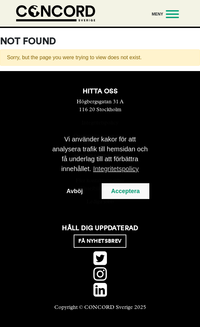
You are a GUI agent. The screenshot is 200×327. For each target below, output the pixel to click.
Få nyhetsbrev (99, 241)
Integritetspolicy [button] (116, 168)
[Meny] (164, 15)
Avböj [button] (74, 191)
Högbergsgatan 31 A (100, 101)
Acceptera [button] (125, 191)
